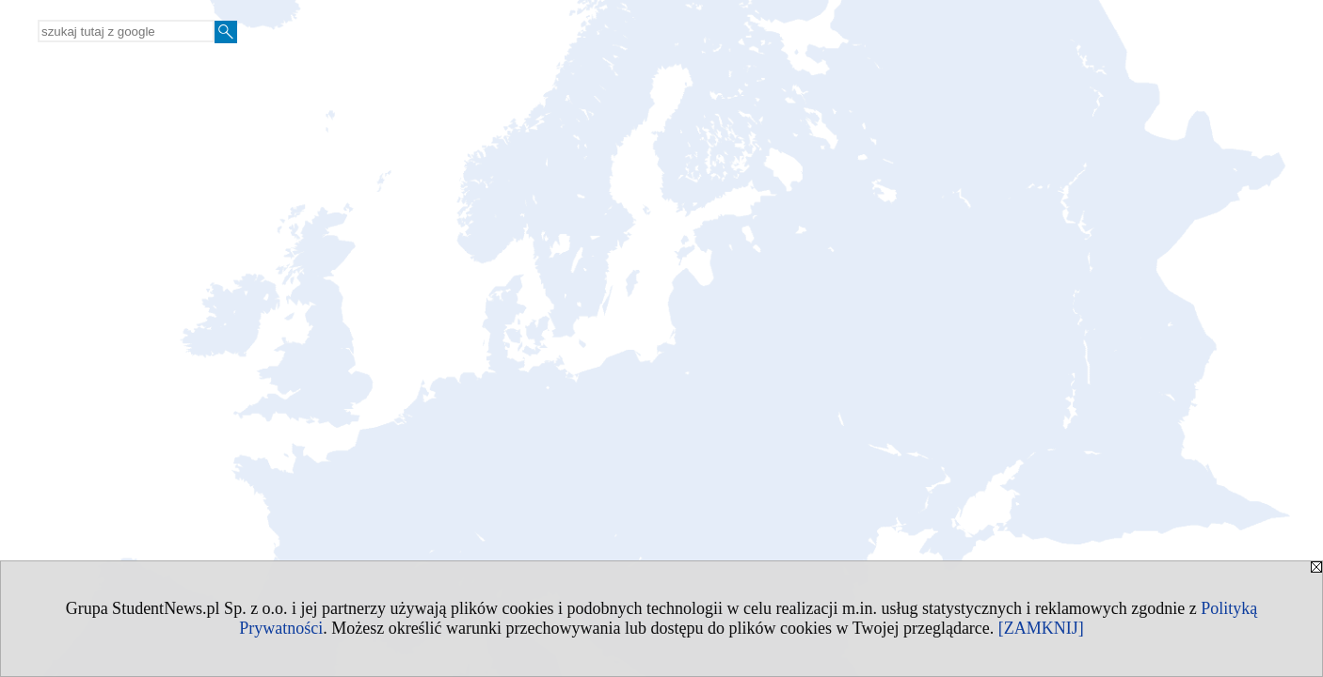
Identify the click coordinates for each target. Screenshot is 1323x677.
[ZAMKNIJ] (1041, 628)
